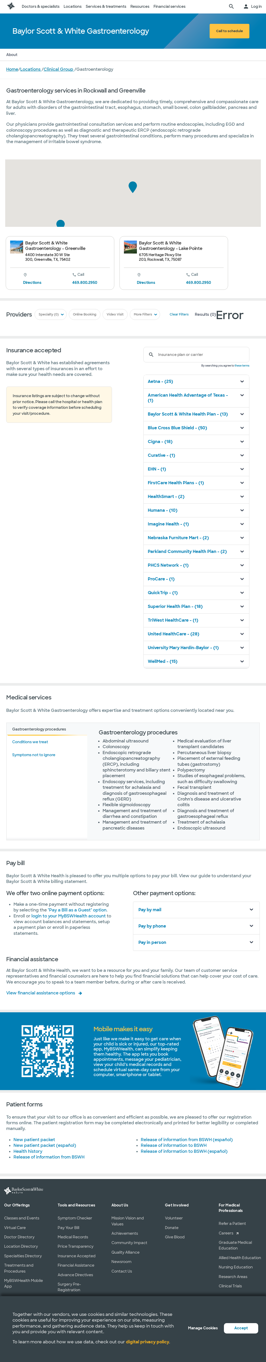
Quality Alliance (125, 1252)
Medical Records (73, 1237)
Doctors (31, 54)
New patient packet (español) (45, 1145)
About (11, 54)
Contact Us (121, 1271)
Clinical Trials (230, 1286)
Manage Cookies (203, 1328)
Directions (32, 282)
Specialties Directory (23, 1256)
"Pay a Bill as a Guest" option (77, 910)
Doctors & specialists (40, 6)
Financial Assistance (76, 1265)
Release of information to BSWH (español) (184, 1151)
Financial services (169, 6)
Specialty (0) (49, 314)
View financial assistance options (40, 993)
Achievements (124, 1233)
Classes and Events (21, 1218)
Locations (73, 6)
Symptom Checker (75, 1218)
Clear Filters (178, 314)
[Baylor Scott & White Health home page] (11, 6)
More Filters (142, 314)
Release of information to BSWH (174, 1145)
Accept (241, 1328)
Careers (226, 1233)
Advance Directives (75, 1275)
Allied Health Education (240, 1257)
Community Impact (129, 1242)
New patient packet (34, 1139)
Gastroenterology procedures (39, 729)
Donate (171, 1227)
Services (77, 54)
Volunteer (174, 1218)
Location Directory (21, 1246)
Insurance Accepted (77, 1256)
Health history (28, 1151)
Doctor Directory (19, 1237)
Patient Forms (122, 54)
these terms (242, 365)
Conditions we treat (30, 742)
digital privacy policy (147, 1342)
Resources (139, 6)
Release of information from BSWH (49, 1157)
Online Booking (85, 314)
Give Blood (175, 1237)
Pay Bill (97, 54)
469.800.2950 (84, 282)
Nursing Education (236, 1267)
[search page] (231, 6)
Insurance (53, 54)
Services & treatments (106, 6)
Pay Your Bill (68, 1227)
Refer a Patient (232, 1223)
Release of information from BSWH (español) (187, 1139)
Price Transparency (76, 1246)
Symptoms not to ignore (33, 755)
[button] (133, 187)
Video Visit (115, 314)
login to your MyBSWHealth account (69, 916)
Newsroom (121, 1261)
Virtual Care (15, 1227)
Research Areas (233, 1276)
